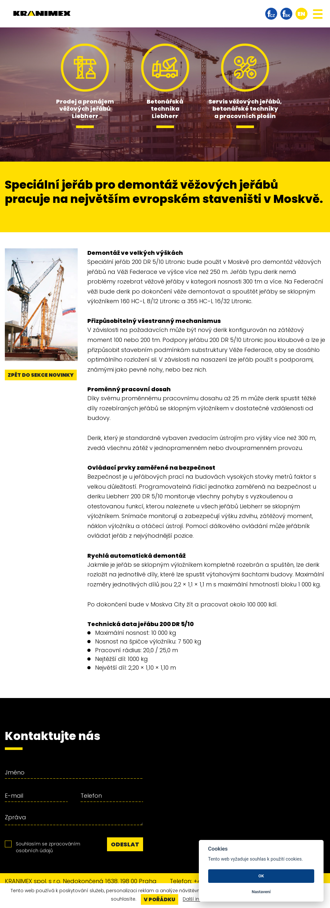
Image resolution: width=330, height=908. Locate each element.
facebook (271, 14)
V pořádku (159, 899)
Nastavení (261, 891)
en (301, 14)
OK (261, 875)
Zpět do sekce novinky (41, 375)
